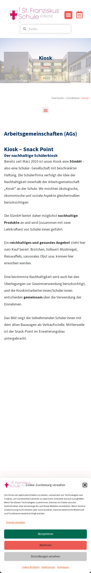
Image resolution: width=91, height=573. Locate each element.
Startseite (57, 98)
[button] (85, 485)
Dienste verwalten (15, 522)
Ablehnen (45, 545)
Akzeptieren (45, 534)
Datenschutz (48, 566)
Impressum (63, 566)
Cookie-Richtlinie (30, 566)
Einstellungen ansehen (45, 556)
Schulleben (73, 98)
